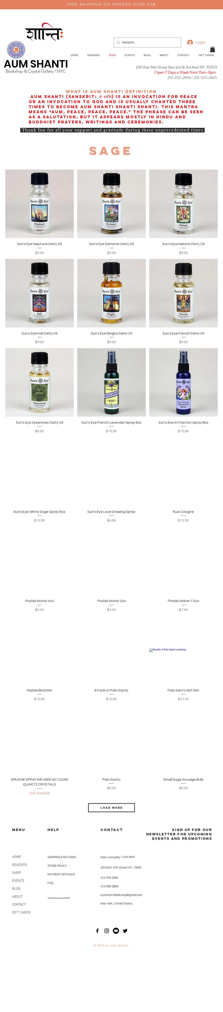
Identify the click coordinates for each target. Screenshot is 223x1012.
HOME (16, 857)
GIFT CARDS (21, 912)
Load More (111, 807)
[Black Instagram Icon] (107, 931)
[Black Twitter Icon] (125, 931)
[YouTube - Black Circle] (116, 931)
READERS (19, 865)
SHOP (16, 873)
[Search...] (147, 42)
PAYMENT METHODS (61, 874)
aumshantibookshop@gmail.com (121, 895)
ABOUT (17, 897)
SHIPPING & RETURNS (61, 857)
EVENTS (18, 881)
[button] (212, 49)
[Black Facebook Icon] (97, 931)
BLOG (16, 889)
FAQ (50, 883)
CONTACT (19, 904)
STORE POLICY (57, 865)
